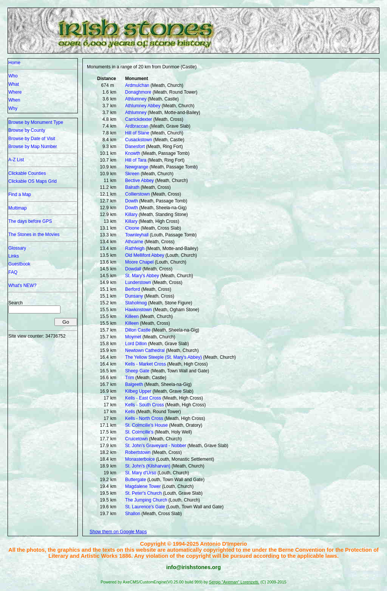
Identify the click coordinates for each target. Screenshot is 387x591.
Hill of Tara (135, 160)
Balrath (132, 187)
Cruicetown (136, 438)
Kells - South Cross (144, 404)
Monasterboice (140, 459)
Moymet (133, 336)
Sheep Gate (137, 370)
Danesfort (135, 146)
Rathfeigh (134, 248)
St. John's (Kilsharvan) (147, 466)
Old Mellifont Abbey (144, 255)
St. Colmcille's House (146, 425)
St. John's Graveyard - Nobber (155, 445)
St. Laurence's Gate (145, 506)
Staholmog (136, 303)
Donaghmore (138, 92)
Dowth (131, 201)
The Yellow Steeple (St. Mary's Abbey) (163, 357)
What (13, 84)
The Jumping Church (146, 500)
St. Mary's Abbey (142, 275)
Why (12, 108)
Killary (131, 214)
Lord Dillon (136, 343)
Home (14, 62)
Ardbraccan (136, 126)
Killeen (132, 316)
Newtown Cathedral (145, 350)
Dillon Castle (137, 330)
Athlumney (136, 99)
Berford (132, 289)
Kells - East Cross (143, 398)
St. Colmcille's (139, 432)
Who (13, 76)
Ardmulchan (137, 85)
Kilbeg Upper (138, 391)
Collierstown (137, 194)
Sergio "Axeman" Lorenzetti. (234, 582)
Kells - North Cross (144, 418)
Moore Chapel (139, 262)
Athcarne (134, 241)
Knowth (132, 153)
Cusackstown (138, 139)
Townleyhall (137, 235)
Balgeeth (134, 384)
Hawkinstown (138, 309)
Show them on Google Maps (118, 531)
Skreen (132, 173)
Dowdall (133, 269)
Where (15, 92)
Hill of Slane (137, 133)
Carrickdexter (138, 119)
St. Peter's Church (143, 493)
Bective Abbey (139, 180)
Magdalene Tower (143, 486)
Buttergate (135, 479)
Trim (129, 377)
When (14, 100)
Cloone (132, 228)
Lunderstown (138, 282)
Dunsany (134, 296)
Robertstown (137, 452)
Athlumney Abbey (142, 105)
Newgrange (136, 167)
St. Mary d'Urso (140, 472)
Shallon (132, 513)
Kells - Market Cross (145, 364)
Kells (130, 411)
